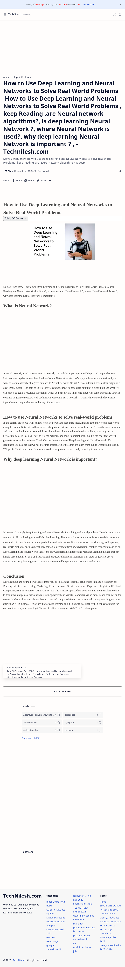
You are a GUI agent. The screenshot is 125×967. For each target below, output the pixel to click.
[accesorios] (83, 715)
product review (81, 935)
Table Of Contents (16, 218)
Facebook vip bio (55, 921)
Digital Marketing (55, 917)
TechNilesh (14, 14)
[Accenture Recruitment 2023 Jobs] (42, 715)
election (50, 937)
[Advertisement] (62, 46)
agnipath (51, 925)
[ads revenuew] (42, 722)
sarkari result (53, 949)
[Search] (120, 14)
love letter (78, 919)
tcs (74, 943)
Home (103, 901)
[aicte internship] (42, 730)
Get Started (89, 4)
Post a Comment (62, 691)
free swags (52, 941)
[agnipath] (83, 722)
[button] (114, 14)
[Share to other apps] (50, 180)
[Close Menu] (121, 4)
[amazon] (83, 730)
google (50, 945)
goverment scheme (83, 915)
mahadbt (78, 923)
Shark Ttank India (82, 903)
